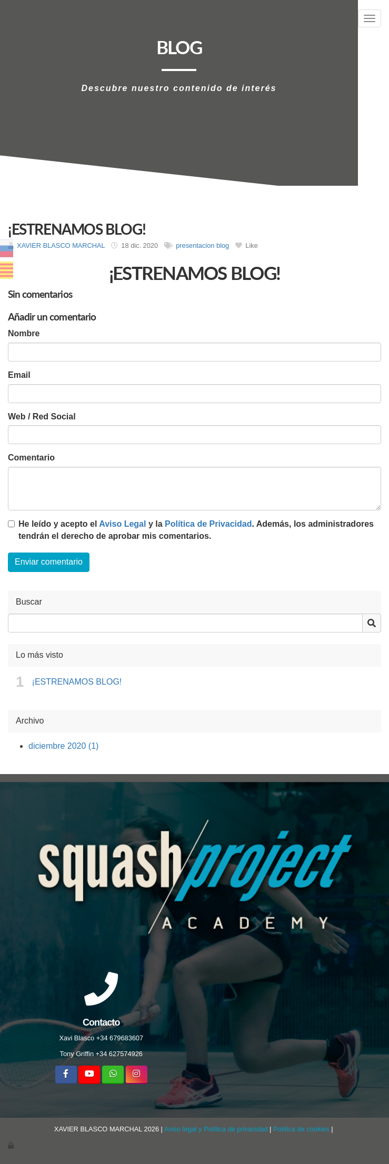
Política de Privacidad (208, 523)
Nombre (23, 333)
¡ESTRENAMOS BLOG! (77, 681)
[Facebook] (66, 1075)
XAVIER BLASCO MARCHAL (61, 245)
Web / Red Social (42, 416)
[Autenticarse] (11, 1145)
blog (222, 245)
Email (19, 374)
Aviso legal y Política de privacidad (216, 1129)
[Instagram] (136, 1075)
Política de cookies (301, 1129)
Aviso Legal (122, 523)
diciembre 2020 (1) (63, 745)
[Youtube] (89, 1075)
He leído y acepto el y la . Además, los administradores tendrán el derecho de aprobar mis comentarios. (196, 529)
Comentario (31, 457)
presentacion (195, 245)
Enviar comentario (49, 561)
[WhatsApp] (113, 1075)
